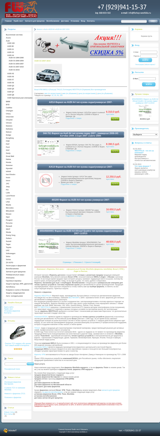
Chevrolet (10, 117)
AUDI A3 (10, 52)
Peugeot (9, 220)
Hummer (9, 165)
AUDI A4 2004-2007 (16, 64)
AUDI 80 (10, 46)
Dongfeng (10, 138)
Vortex (8, 260)
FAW (8, 141)
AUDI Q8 (10, 95)
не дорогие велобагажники (52, 392)
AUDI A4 (10, 55)
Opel (8, 217)
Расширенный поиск (12, 369)
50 (58, 95)
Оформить (84, 429)
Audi (8, 41)
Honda (8, 162)
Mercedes (10, 208)
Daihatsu (9, 129)
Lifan (8, 202)
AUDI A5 (10, 74)
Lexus (8, 199)
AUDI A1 (10, 49)
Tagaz (8, 244)
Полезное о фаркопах (12, 397)
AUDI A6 (10, 77)
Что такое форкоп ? (143, 166)
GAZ (7, 150)
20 (55, 95)
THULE (37, 328)
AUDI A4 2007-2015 (16, 67)
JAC (7, 184)
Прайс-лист (18, 21)
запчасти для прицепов (111, 390)
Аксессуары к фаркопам (16, 266)
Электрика (10, 278)
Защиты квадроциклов (15, 293)
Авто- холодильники (14, 296)
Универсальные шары (15, 275)
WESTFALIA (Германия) (81, 90)
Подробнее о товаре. (74, 118)
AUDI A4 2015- (14, 70)
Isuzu (8, 178)
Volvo (8, 256)
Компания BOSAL (41, 317)
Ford (8, 147)
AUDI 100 (11, 43)
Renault (9, 226)
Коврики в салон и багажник (17, 290)
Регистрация (139, 64)
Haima (8, 159)
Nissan (8, 214)
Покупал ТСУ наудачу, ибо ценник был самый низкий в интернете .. (18, 344)
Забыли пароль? (150, 64)
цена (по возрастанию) (87, 93)
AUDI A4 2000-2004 (16, 61)
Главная (8, 21)
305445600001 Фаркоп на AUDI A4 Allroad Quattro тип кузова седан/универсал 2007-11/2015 (145, 101)
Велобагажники (52, 21)
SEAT (8, 229)
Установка (75, 21)
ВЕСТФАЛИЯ (74, 298)
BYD (7, 105)
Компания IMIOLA (41, 347)
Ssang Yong (10, 235)
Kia (7, 190)
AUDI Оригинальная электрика (19, 98)
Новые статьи (9, 412)
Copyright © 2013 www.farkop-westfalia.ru (73, 432)
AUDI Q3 (10, 86)
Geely (8, 153)
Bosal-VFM (38, 90)
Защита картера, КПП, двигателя (19, 284)
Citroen (9, 123)
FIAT (8, 144)
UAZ (7, 250)
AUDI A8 (10, 83)
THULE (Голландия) (64, 90)
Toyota (8, 247)
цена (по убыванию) (105, 93)
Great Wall (10, 156)
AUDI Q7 (10, 92)
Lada (8, 193)
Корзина (138, 29)
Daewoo (9, 126)
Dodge (8, 135)
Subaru (9, 238)
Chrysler (9, 120)
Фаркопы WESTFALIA (42, 296)
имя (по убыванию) (69, 93)
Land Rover (10, 196)
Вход (83, 21)
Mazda (8, 205)
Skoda (8, 232)
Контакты (91, 21)
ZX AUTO (9, 263)
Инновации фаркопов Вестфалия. (12, 383)
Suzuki (8, 241)
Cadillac (9, 108)
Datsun (9, 132)
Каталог (39, 29)
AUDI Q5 (10, 89)
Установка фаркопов (12, 311)
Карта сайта (8, 307)
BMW (8, 102)
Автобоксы (10, 287)
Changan (9, 111)
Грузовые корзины (13, 281)
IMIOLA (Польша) (49, 90)
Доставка (65, 21)
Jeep (8, 187)
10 (52, 95)
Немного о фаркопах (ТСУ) (14, 394)
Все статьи (8, 414)
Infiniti (8, 171)
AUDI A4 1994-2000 (16, 58)
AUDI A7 (10, 80)
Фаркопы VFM (39, 355)
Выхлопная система (14, 35)
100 (61, 95)
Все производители (98, 90)
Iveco (8, 181)
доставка (110, 114)
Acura (8, 38)
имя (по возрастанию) (52, 93)
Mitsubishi (10, 211)
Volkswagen (10, 253)
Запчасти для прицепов (35, 21)
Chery (8, 114)
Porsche (9, 223)
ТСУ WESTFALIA (43, 307)
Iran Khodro (10, 174)
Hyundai (9, 168)
